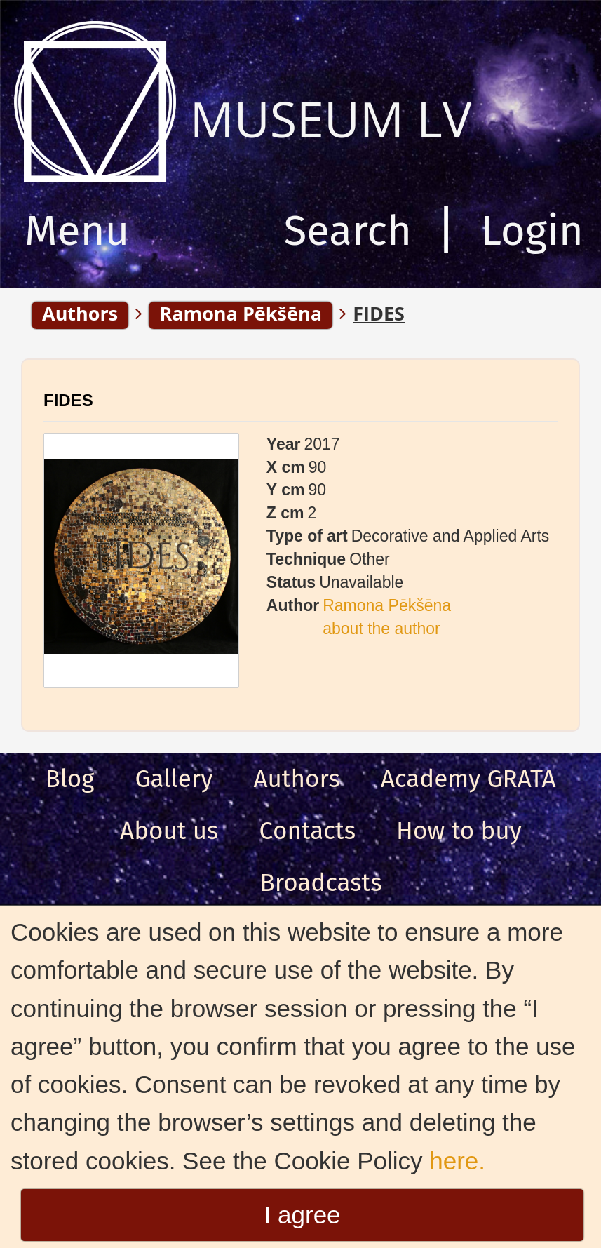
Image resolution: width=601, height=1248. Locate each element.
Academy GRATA (468, 778)
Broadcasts (320, 882)
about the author (381, 628)
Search (347, 231)
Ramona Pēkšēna (387, 605)
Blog (70, 778)
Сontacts (307, 830)
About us (169, 830)
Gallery (174, 778)
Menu (77, 231)
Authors (296, 778)
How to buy (459, 830)
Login (531, 231)
